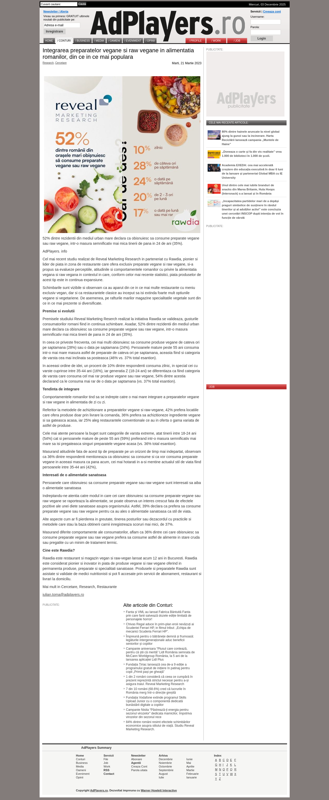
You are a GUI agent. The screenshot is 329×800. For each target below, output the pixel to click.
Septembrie (166, 770)
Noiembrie (165, 762)
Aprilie (191, 766)
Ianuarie (192, 777)
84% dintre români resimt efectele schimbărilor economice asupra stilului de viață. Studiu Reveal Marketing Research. (160, 725)
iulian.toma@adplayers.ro (63, 594)
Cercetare (61, 62)
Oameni (81, 770)
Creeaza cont (272, 11)
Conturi (80, 759)
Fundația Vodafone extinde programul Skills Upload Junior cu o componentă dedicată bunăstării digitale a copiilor (156, 701)
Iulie (161, 777)
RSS (107, 770)
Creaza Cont (139, 766)
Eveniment (83, 773)
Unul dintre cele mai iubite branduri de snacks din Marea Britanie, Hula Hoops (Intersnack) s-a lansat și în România (248, 189)
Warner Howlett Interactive (159, 790)
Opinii (79, 777)
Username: (258, 16)
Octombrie (165, 766)
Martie (191, 770)
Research (48, 62)
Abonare (136, 759)
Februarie (193, 773)
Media (80, 766)
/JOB (212, 386)
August (163, 773)
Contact (109, 773)
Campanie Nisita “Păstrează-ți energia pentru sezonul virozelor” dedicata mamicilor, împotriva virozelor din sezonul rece (159, 713)
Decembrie (166, 759)
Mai (189, 762)
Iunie (190, 759)
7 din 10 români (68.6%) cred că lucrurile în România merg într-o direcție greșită (156, 690)
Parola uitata (139, 770)
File (106, 759)
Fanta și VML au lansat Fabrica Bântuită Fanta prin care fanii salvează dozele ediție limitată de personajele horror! (158, 615)
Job (106, 762)
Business (82, 762)
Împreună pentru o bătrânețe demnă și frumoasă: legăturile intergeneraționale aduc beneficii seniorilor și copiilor (160, 640)
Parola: (255, 27)
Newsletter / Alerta (56, 11)
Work (107, 766)
